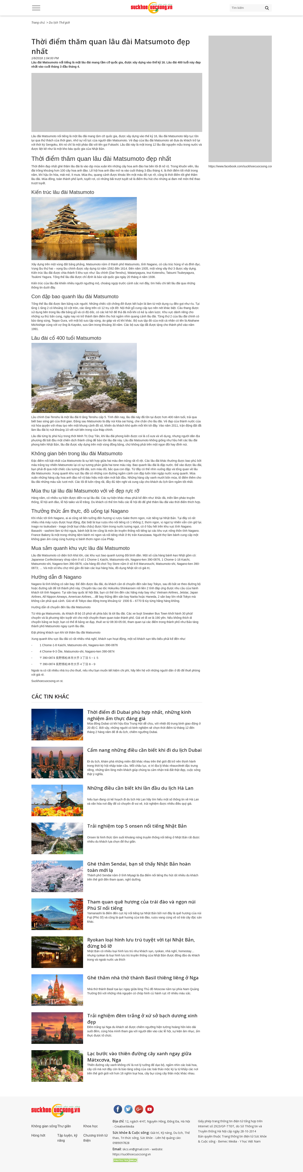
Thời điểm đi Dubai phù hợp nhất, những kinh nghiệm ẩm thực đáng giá (139, 715)
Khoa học (90, 1126)
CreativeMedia (124, 1126)
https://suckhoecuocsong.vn (132, 1154)
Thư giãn (64, 1126)
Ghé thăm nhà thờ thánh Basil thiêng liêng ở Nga (143, 977)
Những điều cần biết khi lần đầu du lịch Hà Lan (140, 788)
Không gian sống (44, 1126)
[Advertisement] (116, 106)
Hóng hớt (38, 1135)
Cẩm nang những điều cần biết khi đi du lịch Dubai (144, 750)
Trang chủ (38, 22)
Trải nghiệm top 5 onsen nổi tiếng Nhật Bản (137, 826)
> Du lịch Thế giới (58, 22)
